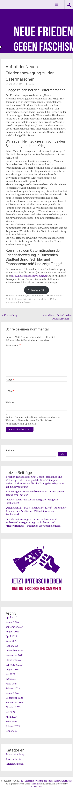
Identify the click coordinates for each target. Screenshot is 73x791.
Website (10, 402)
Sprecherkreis (13, 759)
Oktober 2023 (13, 707)
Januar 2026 (12, 622)
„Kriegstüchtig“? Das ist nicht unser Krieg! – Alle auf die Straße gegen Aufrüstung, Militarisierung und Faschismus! (36, 511)
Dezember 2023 (14, 697)
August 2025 (12, 631)
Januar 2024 (12, 693)
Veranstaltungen (35, 295)
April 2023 (11, 716)
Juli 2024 (10, 674)
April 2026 (11, 617)
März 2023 (11, 721)
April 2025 (11, 636)
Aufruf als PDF (36, 290)
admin (31, 84)
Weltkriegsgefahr (37, 299)
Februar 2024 (13, 688)
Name (10, 379)
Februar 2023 (13, 726)
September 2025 (15, 626)
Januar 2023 (12, 731)
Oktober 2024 (13, 660)
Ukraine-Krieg (21, 299)
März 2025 (11, 641)
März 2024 (11, 683)
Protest (9, 299)
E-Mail (10, 391)
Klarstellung (9, 315)
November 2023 (14, 702)
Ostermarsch (56, 295)
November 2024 (14, 655)
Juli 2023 (10, 712)
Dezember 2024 (14, 650)
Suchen (10, 450)
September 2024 (15, 664)
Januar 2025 (12, 645)
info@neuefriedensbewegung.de (29, 275)
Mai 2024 (11, 679)
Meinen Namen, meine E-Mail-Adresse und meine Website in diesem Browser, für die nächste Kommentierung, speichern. (33, 420)
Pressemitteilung (17, 295)
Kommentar (13, 345)
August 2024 (12, 669)
